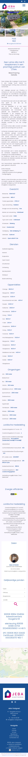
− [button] (2, 652)
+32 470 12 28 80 (15, 569)
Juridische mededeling (14, 744)
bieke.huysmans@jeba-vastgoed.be (15, 571)
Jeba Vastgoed (14, 708)
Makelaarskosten (15, 746)
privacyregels (24, 753)
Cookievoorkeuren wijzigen (14, 748)
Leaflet (26, 676)
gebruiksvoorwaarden (8, 755)
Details (14, 75)
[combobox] (14, 588)
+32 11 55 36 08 (15, 718)
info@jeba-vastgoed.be (15, 720)
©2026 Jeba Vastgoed (14, 742)
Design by (16, 750)
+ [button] (2, 650)
